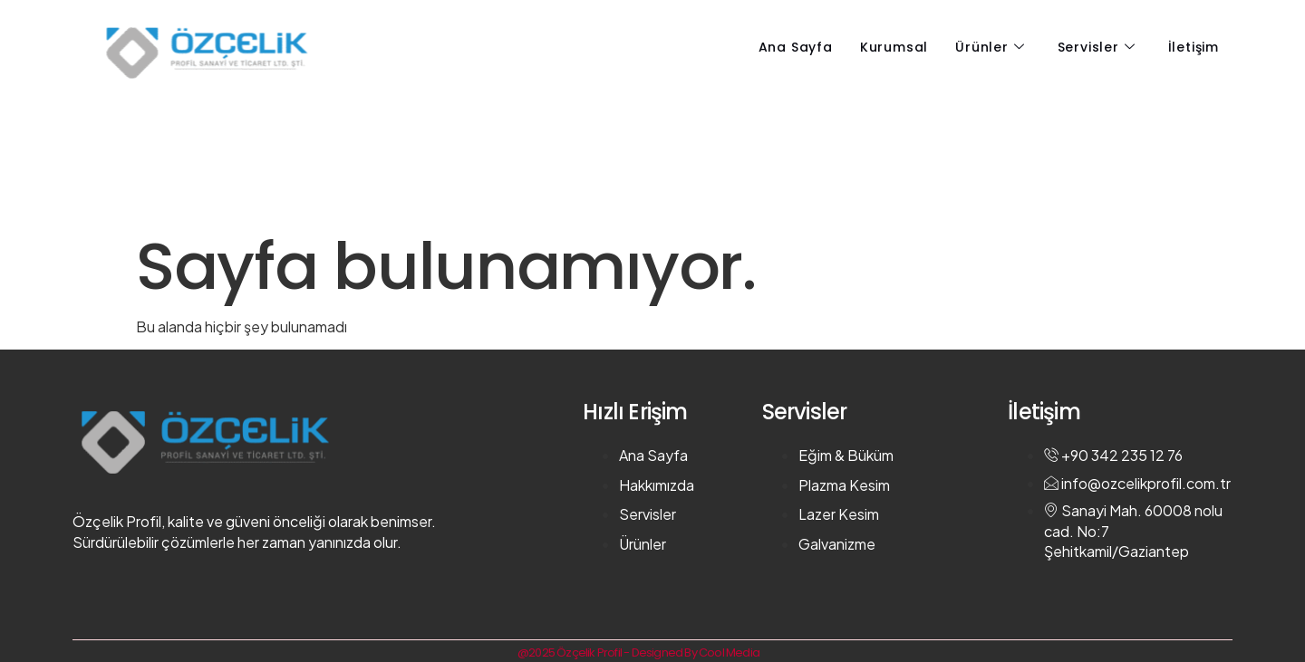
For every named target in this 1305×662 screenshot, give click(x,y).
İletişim (1193, 47)
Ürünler (989, 47)
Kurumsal (894, 47)
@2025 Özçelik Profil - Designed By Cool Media (638, 652)
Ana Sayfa (796, 47)
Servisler (1097, 47)
